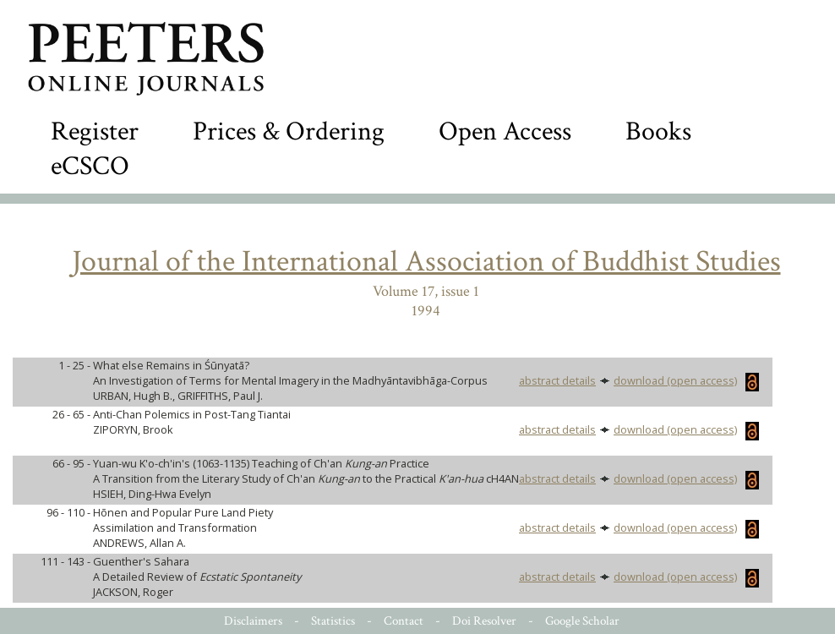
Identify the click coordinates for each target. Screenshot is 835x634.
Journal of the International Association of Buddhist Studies (426, 261)
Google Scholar (582, 621)
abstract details (557, 380)
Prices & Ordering (289, 131)
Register (95, 131)
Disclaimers (253, 621)
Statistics (333, 621)
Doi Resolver (484, 621)
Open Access (505, 131)
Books (658, 131)
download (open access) (686, 380)
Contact (403, 621)
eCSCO (90, 166)
